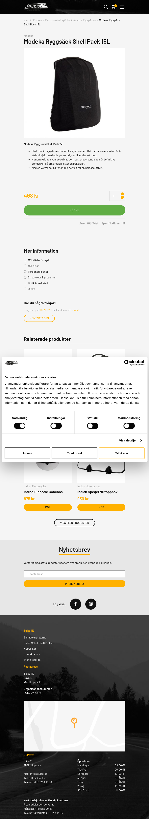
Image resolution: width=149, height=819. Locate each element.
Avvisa (27, 453)
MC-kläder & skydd (39, 260)
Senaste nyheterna (35, 637)
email (75, 310)
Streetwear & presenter (42, 277)
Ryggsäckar (90, 20)
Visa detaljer (128, 440)
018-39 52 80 (46, 310)
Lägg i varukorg (74, 210)
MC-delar (37, 20)
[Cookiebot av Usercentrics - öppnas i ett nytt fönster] (127, 363)
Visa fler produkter (74, 522)
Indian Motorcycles (35, 486)
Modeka (28, 35)
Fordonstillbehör (38, 271)
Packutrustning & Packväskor (63, 20)
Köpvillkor (30, 648)
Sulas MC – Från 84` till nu (39, 643)
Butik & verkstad (38, 283)
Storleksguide (32, 659)
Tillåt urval (74, 453)
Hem (26, 20)
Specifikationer (113, 223)
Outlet (31, 289)
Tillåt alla (121, 453)
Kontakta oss (39, 318)
